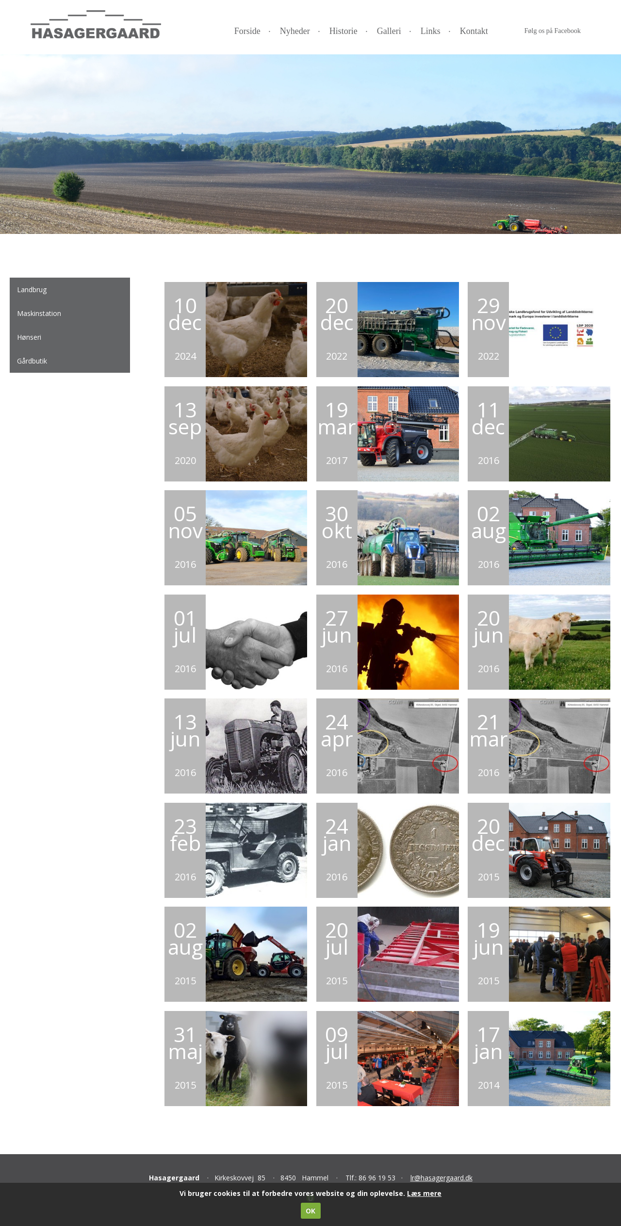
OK (310, 1210)
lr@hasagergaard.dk (441, 1177)
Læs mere (424, 1193)
